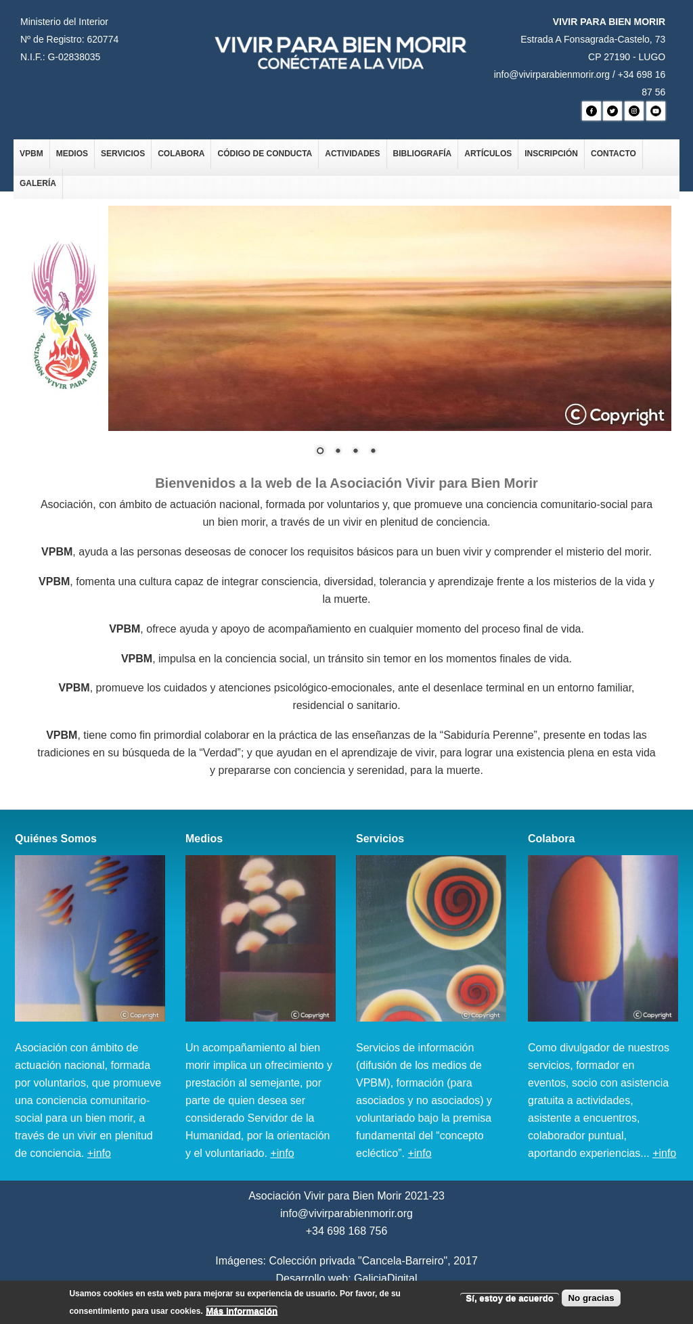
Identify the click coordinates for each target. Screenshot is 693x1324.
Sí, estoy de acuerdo (510, 1301)
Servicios (123, 153)
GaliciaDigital (385, 1278)
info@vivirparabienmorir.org (552, 74)
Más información (241, 1313)
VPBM (31, 153)
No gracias (591, 1301)
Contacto (613, 153)
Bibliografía (422, 153)
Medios (72, 153)
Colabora (181, 153)
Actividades (352, 153)
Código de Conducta (264, 153)
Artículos (488, 153)
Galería (38, 183)
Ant (47, 404)
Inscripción (551, 153)
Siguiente (68, 404)
